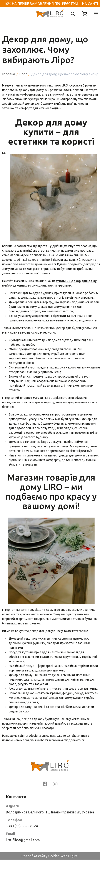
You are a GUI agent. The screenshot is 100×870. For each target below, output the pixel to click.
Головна (8, 74)
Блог (23, 74)
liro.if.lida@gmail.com (23, 840)
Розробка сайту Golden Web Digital (50, 856)
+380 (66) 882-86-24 (22, 826)
